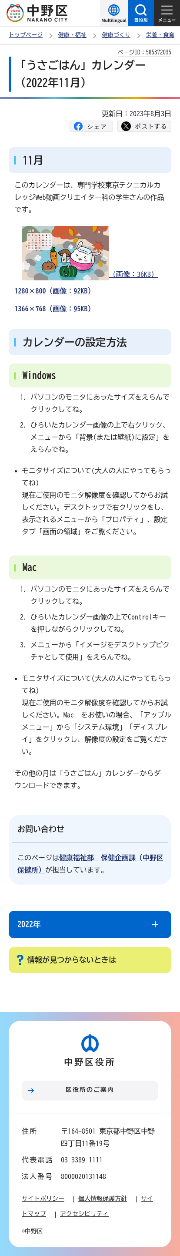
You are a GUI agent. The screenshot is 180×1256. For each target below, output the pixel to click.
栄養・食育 (160, 35)
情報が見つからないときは (71, 959)
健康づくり (116, 35)
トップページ (26, 35)
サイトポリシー (43, 1198)
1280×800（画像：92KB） (55, 290)
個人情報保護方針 (102, 1198)
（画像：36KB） (90, 253)
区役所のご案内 (90, 1090)
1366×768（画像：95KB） (55, 308)
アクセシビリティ (84, 1214)
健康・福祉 (72, 35)
